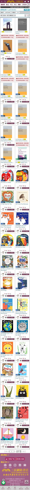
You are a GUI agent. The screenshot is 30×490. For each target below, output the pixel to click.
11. (7, 141)
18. (22, 204)
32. (21, 355)
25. (3, 290)
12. (22, 141)
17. (6, 204)
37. (6, 419)
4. (22, 55)
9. (7, 119)
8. (22, 98)
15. (6, 182)
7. (7, 98)
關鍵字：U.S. (15, 12)
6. (22, 76)
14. (22, 162)
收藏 (15, 488)
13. (7, 162)
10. (22, 119)
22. (20, 247)
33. (6, 376)
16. (21, 182)
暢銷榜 (3, 4)
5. (7, 76)
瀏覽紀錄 (21, 488)
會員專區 (27, 488)
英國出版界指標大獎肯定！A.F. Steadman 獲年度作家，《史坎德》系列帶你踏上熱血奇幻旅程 (23, 7)
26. (18, 290)
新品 (7, 4)
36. (20, 398)
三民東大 (24, 4)
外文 (15, 4)
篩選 (26, 9)
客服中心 (9, 488)
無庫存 (2, 59)
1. (6, 31)
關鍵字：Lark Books (5, 12)
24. (22, 268)
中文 (11, 4)
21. (6, 247)
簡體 (19, 4)
